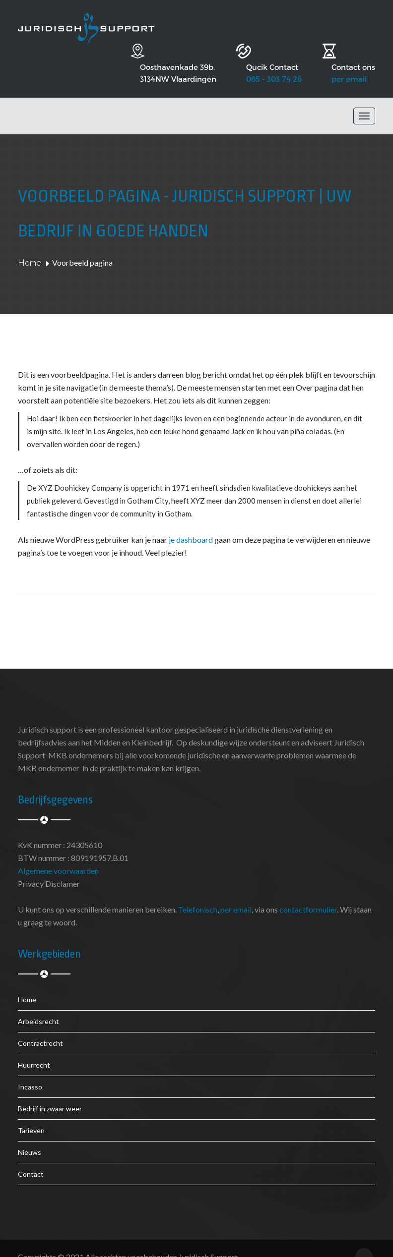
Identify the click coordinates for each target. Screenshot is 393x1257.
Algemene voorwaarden (58, 853)
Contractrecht (40, 1026)
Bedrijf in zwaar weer (50, 1091)
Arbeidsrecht (38, 1004)
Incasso (30, 1069)
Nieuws (29, 1135)
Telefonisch (197, 892)
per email (349, 61)
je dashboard (191, 522)
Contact (31, 1156)
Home (29, 244)
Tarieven (31, 1113)
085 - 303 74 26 (259, 61)
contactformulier (308, 892)
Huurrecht (34, 1047)
